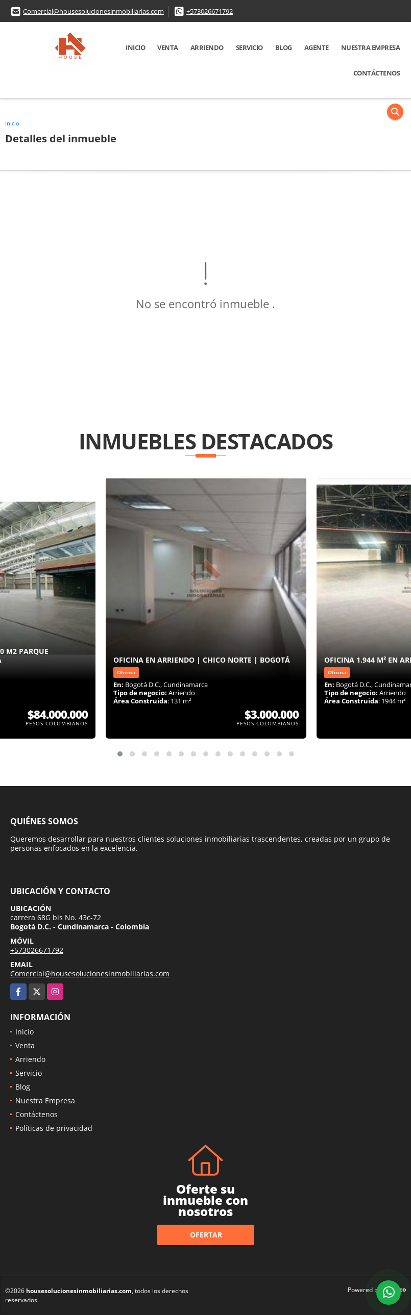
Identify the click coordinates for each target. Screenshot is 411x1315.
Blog (283, 47)
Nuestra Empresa (370, 47)
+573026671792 (209, 11)
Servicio (249, 47)
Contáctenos (376, 73)
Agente (316, 47)
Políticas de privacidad (53, 1128)
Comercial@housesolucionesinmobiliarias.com (93, 11)
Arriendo (207, 47)
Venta (167, 47)
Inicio (135, 47)
